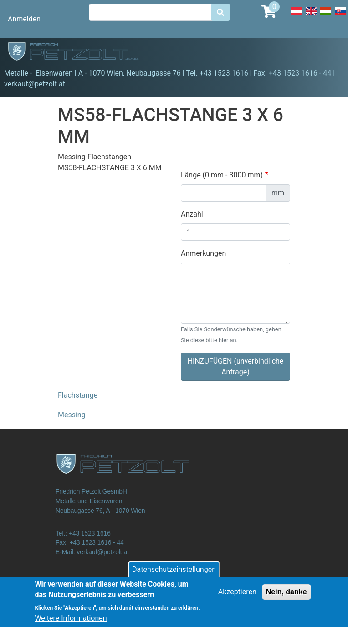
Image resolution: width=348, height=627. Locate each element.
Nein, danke (286, 596)
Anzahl (192, 214)
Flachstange (77, 395)
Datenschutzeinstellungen (174, 574)
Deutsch (296, 16)
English (311, 16)
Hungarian (325, 16)
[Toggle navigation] (328, 53)
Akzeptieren (237, 596)
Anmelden (24, 19)
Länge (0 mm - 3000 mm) (222, 175)
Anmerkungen (203, 253)
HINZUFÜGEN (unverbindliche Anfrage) (236, 366)
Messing (72, 414)
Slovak (340, 16)
